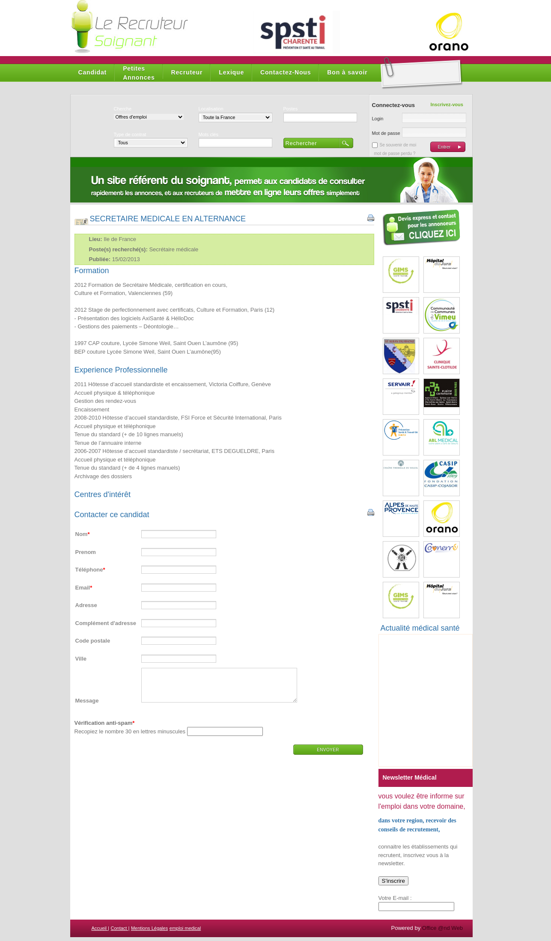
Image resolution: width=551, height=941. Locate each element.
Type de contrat (130, 134)
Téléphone (89, 569)
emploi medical (185, 928)
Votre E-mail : (395, 898)
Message (87, 707)
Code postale (92, 640)
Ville (81, 658)
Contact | (120, 928)
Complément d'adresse (106, 623)
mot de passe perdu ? (395, 153)
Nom (81, 534)
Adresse (86, 605)
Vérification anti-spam (103, 729)
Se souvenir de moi (398, 145)
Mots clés (208, 134)
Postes (290, 108)
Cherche (123, 108)
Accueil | (100, 928)
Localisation (211, 108)
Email (82, 587)
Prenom (85, 552)
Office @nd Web (442, 928)
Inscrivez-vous (447, 104)
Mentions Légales (149, 928)
